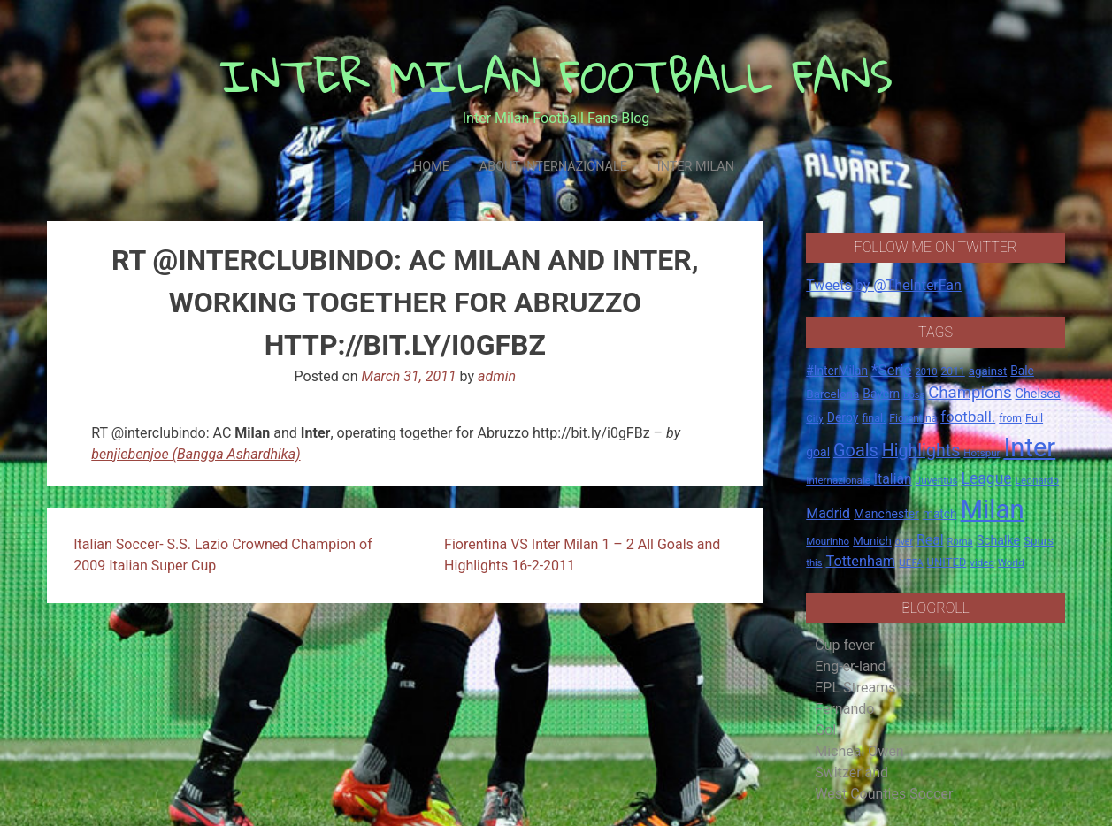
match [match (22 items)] (940, 514)
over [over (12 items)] (904, 541)
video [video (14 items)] (982, 562)
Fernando (844, 708)
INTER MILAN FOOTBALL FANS (556, 76)
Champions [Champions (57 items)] (969, 392)
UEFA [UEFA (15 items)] (911, 562)
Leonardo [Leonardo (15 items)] (1037, 480)
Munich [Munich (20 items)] (872, 540)
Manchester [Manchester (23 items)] (886, 514)
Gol (825, 730)
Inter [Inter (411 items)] (1029, 447)
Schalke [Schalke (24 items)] (999, 540)
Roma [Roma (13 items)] (960, 541)
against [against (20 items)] (988, 371)
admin (497, 376)
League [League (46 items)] (987, 478)
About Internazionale (553, 166)
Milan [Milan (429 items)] (992, 509)
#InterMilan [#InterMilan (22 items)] (837, 370)
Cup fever (845, 645)
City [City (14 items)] (815, 418)
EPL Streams (855, 687)
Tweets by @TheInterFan (884, 285)
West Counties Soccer (884, 793)
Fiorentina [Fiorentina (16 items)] (913, 418)
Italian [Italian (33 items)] (893, 478)
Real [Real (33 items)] (930, 540)
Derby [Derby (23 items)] (843, 417)
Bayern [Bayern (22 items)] (881, 393)
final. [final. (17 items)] (874, 417)
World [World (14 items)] (1011, 562)
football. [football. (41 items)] (967, 416)
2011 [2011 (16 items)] (953, 371)
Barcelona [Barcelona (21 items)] (832, 393)
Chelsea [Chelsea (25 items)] (1038, 394)
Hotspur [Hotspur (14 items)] (981, 453)
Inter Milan (695, 166)
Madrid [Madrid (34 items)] (828, 513)
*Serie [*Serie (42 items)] (891, 370)
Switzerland (851, 772)
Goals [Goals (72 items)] (855, 450)
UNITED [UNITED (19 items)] (947, 562)
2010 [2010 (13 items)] (927, 372)
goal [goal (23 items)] (818, 452)
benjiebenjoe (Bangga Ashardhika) (195, 454)
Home (431, 166)
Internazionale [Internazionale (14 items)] (838, 480)
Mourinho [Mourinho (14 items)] (827, 541)
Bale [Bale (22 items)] (1022, 370)
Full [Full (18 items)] (1034, 417)
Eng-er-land (850, 666)
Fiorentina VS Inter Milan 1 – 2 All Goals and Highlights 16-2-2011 (582, 555)
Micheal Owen (859, 751)
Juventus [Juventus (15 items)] (937, 480)
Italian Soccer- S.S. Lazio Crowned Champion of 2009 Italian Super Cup (222, 555)
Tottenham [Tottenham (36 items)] (860, 561)
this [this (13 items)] (814, 563)
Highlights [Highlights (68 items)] (921, 450)
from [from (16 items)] (1010, 418)
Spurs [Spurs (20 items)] (1039, 540)
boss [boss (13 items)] (913, 395)
